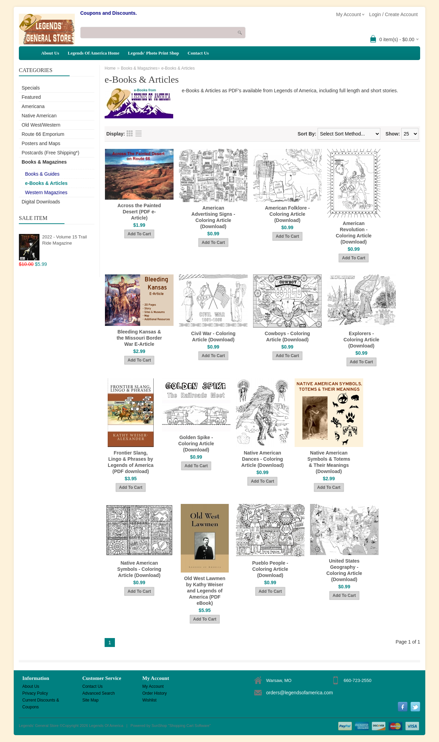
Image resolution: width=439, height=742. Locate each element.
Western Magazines (46, 192)
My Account (153, 686)
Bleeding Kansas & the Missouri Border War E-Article (139, 338)
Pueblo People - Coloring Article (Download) (270, 569)
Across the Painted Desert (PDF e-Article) (139, 212)
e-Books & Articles (46, 183)
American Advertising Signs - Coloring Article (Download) (213, 217)
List (138, 133)
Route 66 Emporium (43, 134)
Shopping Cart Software (189, 725)
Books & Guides (42, 174)
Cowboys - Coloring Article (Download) (287, 336)
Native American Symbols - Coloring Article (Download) (139, 569)
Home (110, 68)
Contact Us (198, 53)
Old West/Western (41, 125)
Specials (31, 88)
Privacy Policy (35, 693)
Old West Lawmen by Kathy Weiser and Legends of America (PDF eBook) (204, 591)
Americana (33, 106)
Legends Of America (106, 725)
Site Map (90, 700)
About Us (50, 53)
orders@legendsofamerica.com (299, 692)
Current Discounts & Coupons (40, 701)
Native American (39, 115)
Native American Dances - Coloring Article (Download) (262, 459)
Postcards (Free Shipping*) (50, 152)
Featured (31, 97)
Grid (130, 133)
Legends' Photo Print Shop (153, 53)
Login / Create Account (393, 14)
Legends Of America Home (93, 53)
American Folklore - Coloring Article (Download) (287, 214)
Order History (154, 693)
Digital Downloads (41, 201)
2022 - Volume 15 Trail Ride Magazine (64, 240)
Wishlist (149, 700)
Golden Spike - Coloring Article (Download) (196, 443)
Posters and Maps (41, 143)
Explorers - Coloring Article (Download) (361, 340)
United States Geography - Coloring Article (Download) (344, 570)
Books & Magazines (44, 162)
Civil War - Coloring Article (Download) (213, 336)
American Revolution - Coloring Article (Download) (354, 233)
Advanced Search (98, 693)
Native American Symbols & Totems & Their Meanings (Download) (328, 462)
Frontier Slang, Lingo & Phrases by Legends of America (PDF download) (130, 462)
